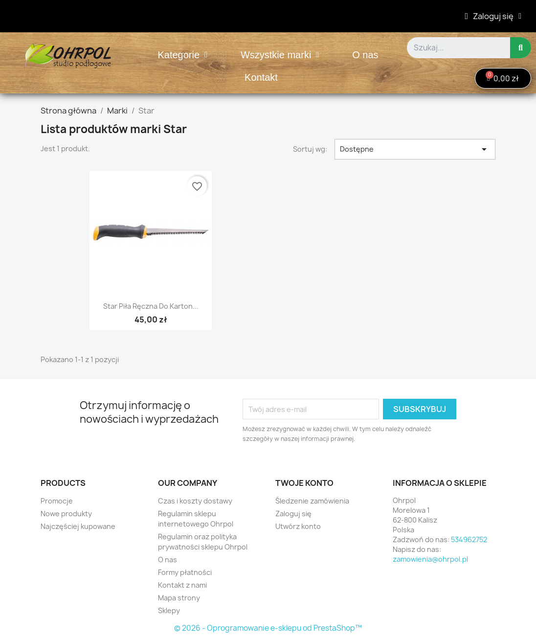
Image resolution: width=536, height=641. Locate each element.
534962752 (469, 539)
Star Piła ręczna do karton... (151, 306)
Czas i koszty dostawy (195, 500)
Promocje (57, 500)
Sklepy (169, 610)
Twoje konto (304, 483)
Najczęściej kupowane (78, 526)
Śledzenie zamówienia (312, 500)
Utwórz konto (298, 526)
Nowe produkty (66, 513)
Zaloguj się (293, 513)
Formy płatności (185, 572)
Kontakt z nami (182, 585)
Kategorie (182, 55)
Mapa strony (179, 597)
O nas (365, 54)
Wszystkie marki (280, 55)
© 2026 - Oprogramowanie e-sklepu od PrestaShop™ (268, 628)
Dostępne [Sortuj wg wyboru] (415, 149)
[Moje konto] (493, 16)
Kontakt (261, 77)
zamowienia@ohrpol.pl (430, 559)
